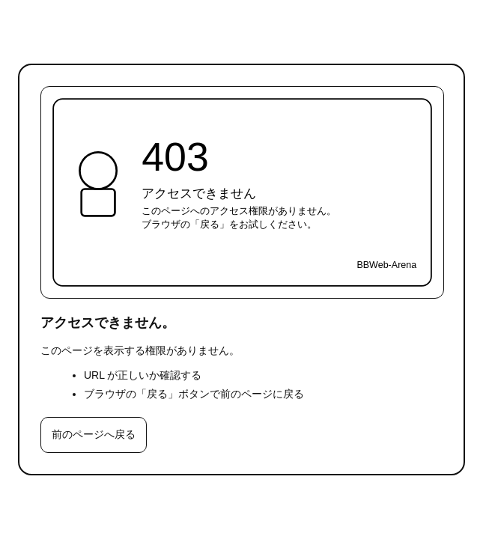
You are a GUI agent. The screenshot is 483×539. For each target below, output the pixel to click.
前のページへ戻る (94, 434)
